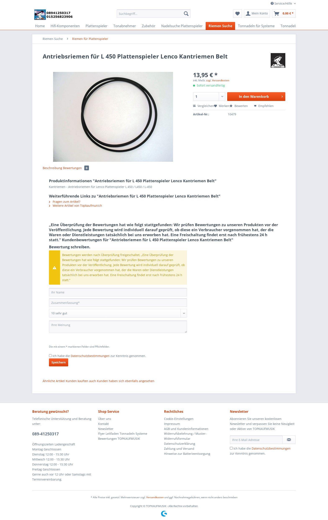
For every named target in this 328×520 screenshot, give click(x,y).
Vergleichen (203, 106)
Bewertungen (76, 168)
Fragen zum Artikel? (64, 202)
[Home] (40, 26)
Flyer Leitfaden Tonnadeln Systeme (122, 434)
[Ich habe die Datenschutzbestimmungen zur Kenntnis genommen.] (50, 355)
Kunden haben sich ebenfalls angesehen (125, 381)
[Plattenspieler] (96, 26)
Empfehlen (264, 106)
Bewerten (239, 106)
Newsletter (105, 429)
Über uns (104, 419)
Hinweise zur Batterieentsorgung (187, 454)
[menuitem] (154, 15)
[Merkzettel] (237, 13)
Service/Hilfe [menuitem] (282, 3)
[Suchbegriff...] (154, 13)
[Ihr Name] (118, 292)
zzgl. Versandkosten (217, 80)
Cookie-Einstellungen (178, 419)
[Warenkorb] (284, 13)
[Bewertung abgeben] (118, 313)
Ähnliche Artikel (54, 381)
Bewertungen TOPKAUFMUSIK (119, 439)
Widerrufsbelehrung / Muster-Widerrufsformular (185, 436)
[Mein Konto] (257, 13)
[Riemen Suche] (220, 26)
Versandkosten (155, 497)
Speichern (58, 362)
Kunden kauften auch (81, 381)
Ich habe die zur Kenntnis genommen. (99, 356)
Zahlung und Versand (179, 449)
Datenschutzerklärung (179, 444)
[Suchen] (186, 13)
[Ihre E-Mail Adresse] (256, 440)
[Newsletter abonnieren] (289, 440)
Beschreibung (52, 168)
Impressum (172, 424)
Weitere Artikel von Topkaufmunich (75, 206)
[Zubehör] (148, 26)
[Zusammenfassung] (118, 302)
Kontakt (103, 424)
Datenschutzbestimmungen (90, 356)
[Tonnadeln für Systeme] (256, 26)
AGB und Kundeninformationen (186, 429)
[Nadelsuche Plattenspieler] (182, 26)
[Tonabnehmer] (124, 26)
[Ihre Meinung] (118, 327)
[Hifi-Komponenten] (65, 26)
